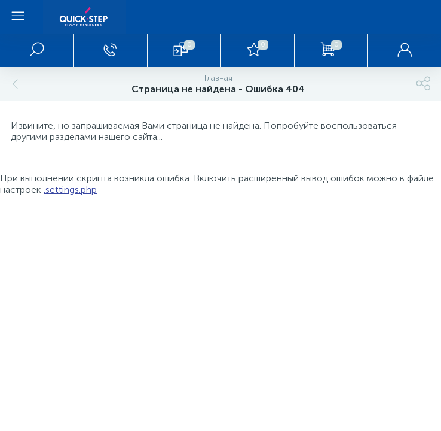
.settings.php (70, 189)
